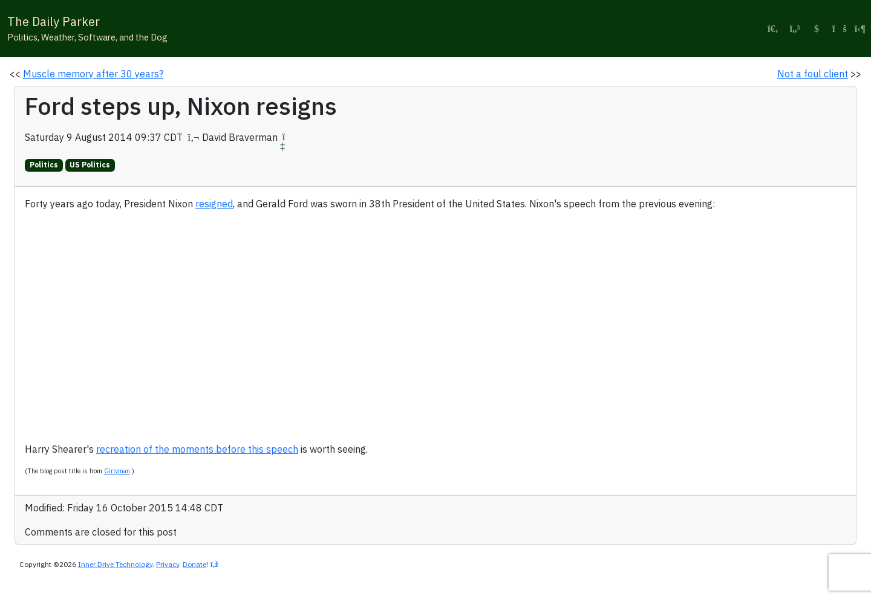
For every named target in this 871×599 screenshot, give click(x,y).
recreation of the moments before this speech (197, 449)
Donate (194, 564)
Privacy (167, 564)
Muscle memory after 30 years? (93, 74)
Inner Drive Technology (115, 564)
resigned (214, 204)
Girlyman (117, 471)
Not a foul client (812, 74)
